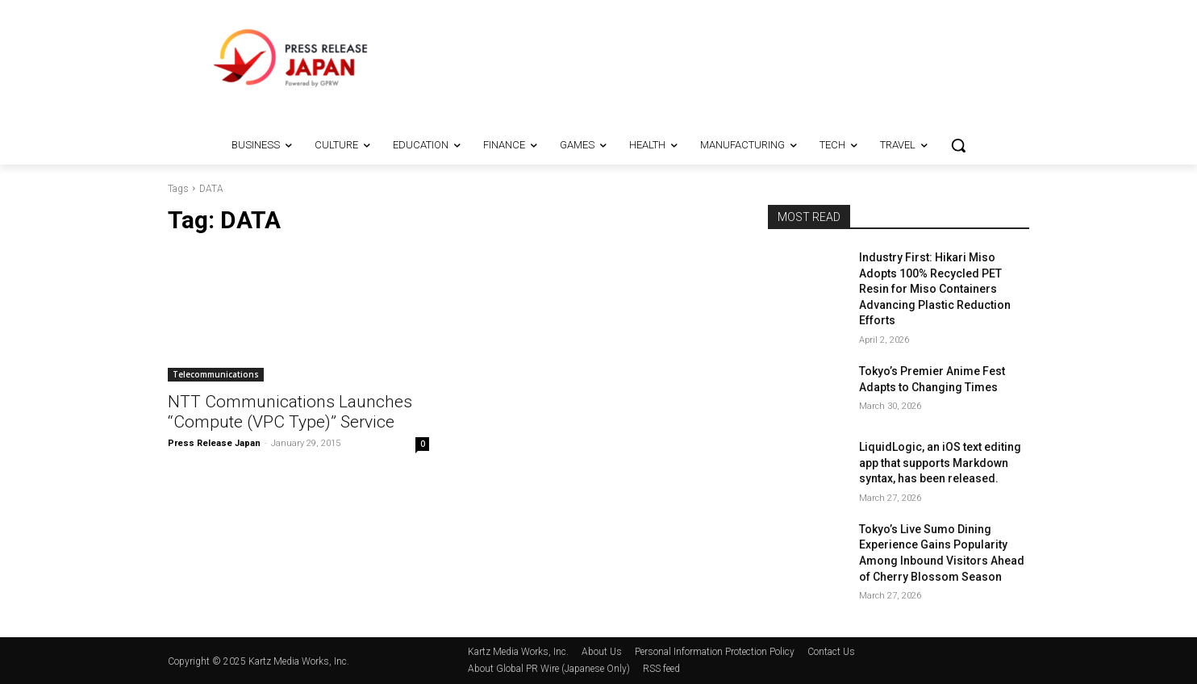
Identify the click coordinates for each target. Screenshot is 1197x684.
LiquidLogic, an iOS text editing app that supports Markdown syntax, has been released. (940, 462)
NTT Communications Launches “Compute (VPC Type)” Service (290, 412)
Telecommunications (216, 374)
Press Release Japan (214, 443)
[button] (958, 145)
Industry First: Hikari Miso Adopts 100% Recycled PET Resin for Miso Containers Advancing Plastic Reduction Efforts (935, 289)
